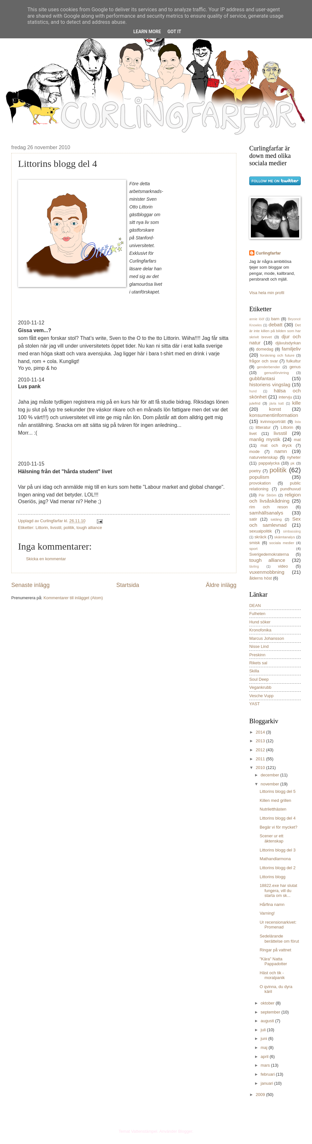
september (271, 1012)
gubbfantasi (262, 378)
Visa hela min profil (266, 292)
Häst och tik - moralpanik (272, 975)
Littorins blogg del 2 (278, 867)
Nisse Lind (259, 646)
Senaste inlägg (30, 585)
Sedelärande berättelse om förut (279, 938)
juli (264, 1029)
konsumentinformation (273, 415)
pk (292, 463)
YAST (254, 703)
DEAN (255, 605)
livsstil (55, 527)
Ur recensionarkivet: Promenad (278, 924)
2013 (261, 740)
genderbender (268, 367)
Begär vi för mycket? (278, 827)
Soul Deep (259, 679)
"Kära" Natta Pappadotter (273, 961)
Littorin (41, 527)
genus (295, 366)
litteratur (263, 427)
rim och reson (268, 507)
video (283, 566)
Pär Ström (267, 495)
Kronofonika (260, 630)
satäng (276, 519)
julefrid (254, 403)
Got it (174, 31)
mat (297, 439)
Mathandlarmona (275, 858)
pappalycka (269, 463)
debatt (275, 324)
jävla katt (277, 403)
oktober (268, 1003)
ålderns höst (260, 578)
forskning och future (277, 355)
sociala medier (281, 543)
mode (254, 451)
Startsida (127, 585)
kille (296, 403)
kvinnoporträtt (273, 421)
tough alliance (89, 527)
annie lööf (256, 319)
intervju (285, 397)
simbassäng (292, 531)
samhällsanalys (266, 512)
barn (275, 318)
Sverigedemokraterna (269, 554)
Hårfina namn (272, 904)
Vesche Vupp (261, 695)
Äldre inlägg (221, 585)
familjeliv (291, 348)
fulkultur (293, 361)
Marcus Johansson (266, 638)
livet (253, 433)
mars (266, 1065)
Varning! (267, 913)
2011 (261, 758)
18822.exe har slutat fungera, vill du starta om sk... (278, 890)
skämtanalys (284, 537)
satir (253, 519)
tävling (254, 566)
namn (280, 451)
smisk (254, 542)
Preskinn (257, 654)
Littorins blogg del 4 (278, 818)
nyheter (294, 457)
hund (253, 391)
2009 (261, 1094)
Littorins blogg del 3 (278, 850)
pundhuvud (290, 488)
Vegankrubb (260, 687)
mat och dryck (276, 445)
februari (268, 1074)
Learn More (147, 31)
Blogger (185, 1131)
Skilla (254, 670)
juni (264, 1038)
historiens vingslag (269, 384)
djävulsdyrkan (288, 343)
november (270, 784)
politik (69, 527)
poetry (255, 470)
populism (259, 477)
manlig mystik (264, 439)
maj (264, 1047)
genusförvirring (276, 373)
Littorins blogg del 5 (278, 791)
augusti (268, 1020)
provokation (260, 483)
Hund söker (260, 622)
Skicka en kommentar (46, 558)
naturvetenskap (263, 457)
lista (298, 422)
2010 (261, 767)
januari (267, 1083)
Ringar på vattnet (275, 949)
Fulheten (257, 613)
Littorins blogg (272, 876)
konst (275, 409)
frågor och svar (263, 361)
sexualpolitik (260, 531)
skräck (260, 536)
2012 (261, 749)
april (265, 1056)
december (270, 775)
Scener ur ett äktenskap (271, 838)
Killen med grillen (275, 800)
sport (253, 549)
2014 (261, 732)
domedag (264, 349)
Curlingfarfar (268, 253)
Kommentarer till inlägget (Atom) (73, 597)
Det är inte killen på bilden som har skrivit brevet (275, 331)
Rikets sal (258, 662)
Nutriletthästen (273, 809)
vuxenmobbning (266, 572)
